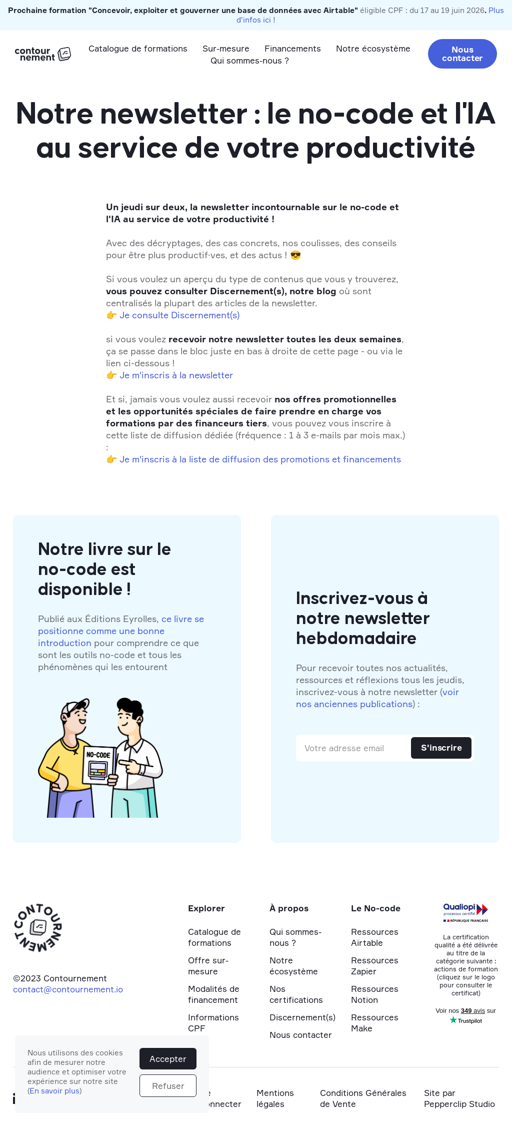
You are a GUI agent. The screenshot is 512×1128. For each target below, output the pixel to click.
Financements (292, 48)
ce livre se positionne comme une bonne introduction (121, 630)
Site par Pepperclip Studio (459, 1098)
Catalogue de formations (138, 48)
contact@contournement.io (68, 989)
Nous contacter (462, 53)
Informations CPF (213, 1022)
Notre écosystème (373, 48)
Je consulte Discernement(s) (180, 314)
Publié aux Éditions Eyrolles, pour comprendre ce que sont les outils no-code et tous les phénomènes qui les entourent (121, 642)
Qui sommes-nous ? (249, 60)
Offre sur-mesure (208, 965)
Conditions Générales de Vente (363, 1098)
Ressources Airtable (374, 937)
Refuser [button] (168, 1085)
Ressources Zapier (374, 965)
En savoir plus (55, 1090)
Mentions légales (275, 1098)
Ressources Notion (374, 994)
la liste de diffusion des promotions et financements (290, 458)
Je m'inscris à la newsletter (176, 374)
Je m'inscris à (148, 458)
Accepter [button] (168, 1058)
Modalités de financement (214, 994)
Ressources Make (374, 1022)
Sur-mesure (226, 48)
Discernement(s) (303, 1017)
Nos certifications (296, 994)
